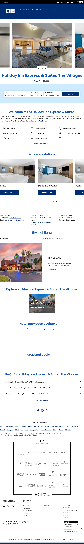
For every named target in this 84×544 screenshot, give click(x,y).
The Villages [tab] (4, 238)
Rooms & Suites (28, 9)
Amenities (38, 9)
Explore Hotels (47, 505)
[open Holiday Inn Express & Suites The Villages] (22, 435)
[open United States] (18, 433)
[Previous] (39, 68)
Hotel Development (28, 513)
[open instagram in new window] (42, 410)
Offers (19, 9)
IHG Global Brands (28, 510)
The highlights (42, 233)
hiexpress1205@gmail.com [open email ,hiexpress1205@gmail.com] (15, 220)
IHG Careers (26, 508)
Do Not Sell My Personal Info (71, 512)
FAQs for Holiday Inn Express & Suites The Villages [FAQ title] (42, 374)
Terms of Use (66, 505)
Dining (45, 9)
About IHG (26, 505)
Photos (32, 14)
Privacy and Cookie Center (70, 510)
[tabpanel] (42, 262)
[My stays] (60, 2)
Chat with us (26, 515)
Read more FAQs (42, 400)
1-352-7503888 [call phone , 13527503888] (15, 218)
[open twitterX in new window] (46, 410)
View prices (70, 94)
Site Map (65, 515)
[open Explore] (8, 433)
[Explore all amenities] (42, 144)
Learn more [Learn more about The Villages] (52, 270)
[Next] (45, 68)
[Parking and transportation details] (42, 223)
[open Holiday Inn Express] (54, 433)
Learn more (68, 529)
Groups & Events (22, 14)
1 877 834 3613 (23, 522)
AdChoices (66, 507)
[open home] (2, 434)
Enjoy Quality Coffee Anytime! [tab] (52, 238)
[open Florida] (29, 433)
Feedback (65, 517)
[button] (80, 2)
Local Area (53, 9)
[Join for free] (70, 2)
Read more (43, 121)
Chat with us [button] (7, 2)
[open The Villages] (39, 433)
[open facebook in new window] (37, 410)
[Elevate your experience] (37, 308)
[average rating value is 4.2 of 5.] (39, 81)
